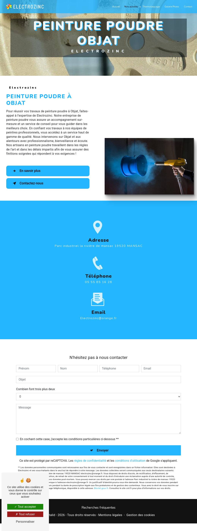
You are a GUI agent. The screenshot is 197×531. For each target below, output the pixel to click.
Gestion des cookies (140, 515)
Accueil (115, 6)
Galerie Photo (171, 6)
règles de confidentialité (90, 455)
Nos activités (130, 6)
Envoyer (102, 445)
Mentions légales (110, 515)
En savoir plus (27, 171)
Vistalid (50, 515)
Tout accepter (25, 506)
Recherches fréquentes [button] (98, 508)
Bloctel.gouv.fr (101, 483)
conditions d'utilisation (130, 455)
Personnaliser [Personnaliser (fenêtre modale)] (25, 521)
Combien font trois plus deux (35, 383)
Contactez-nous (29, 183)
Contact (187, 6)
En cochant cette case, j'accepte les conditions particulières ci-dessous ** (69, 433)
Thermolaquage (150, 6)
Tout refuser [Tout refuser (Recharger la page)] (25, 514)
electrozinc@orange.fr (98, 312)
